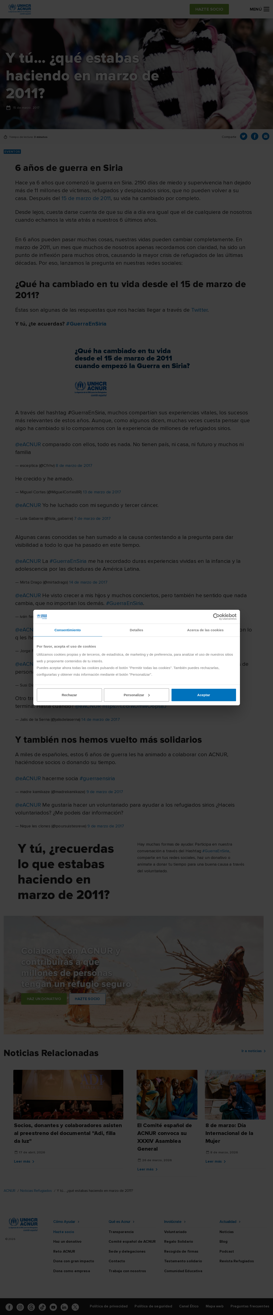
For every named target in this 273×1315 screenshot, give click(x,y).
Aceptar (203, 695)
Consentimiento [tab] (67, 630)
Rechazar (69, 695)
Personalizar (137, 695)
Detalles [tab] (136, 630)
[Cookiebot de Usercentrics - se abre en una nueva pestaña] (216, 616)
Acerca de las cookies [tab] (205, 630)
